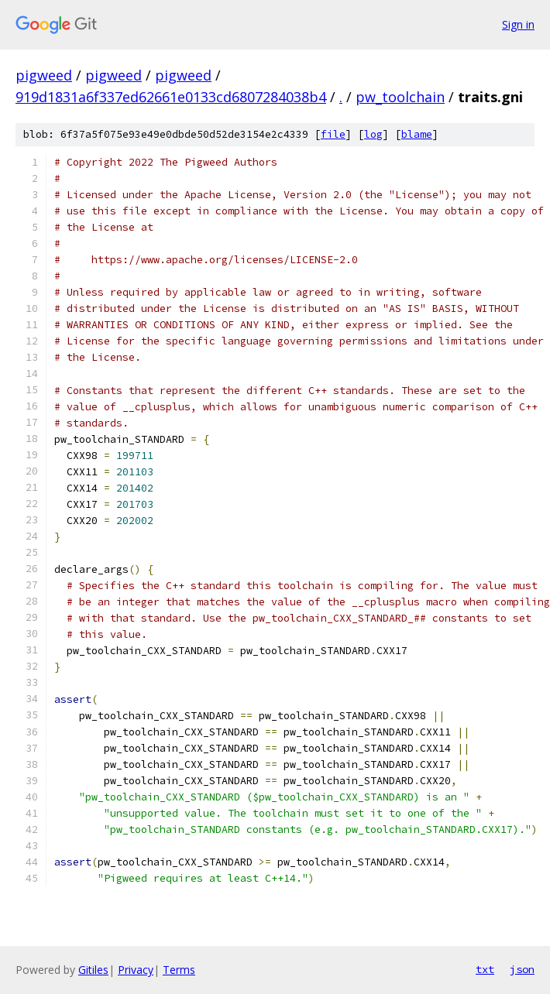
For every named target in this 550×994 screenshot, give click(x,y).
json (522, 969)
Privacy (135, 969)
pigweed (43, 75)
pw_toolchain (400, 96)
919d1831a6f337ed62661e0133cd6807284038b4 (170, 96)
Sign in (518, 24)
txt (485, 969)
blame (416, 134)
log (373, 134)
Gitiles (93, 969)
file (333, 134)
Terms (179, 969)
